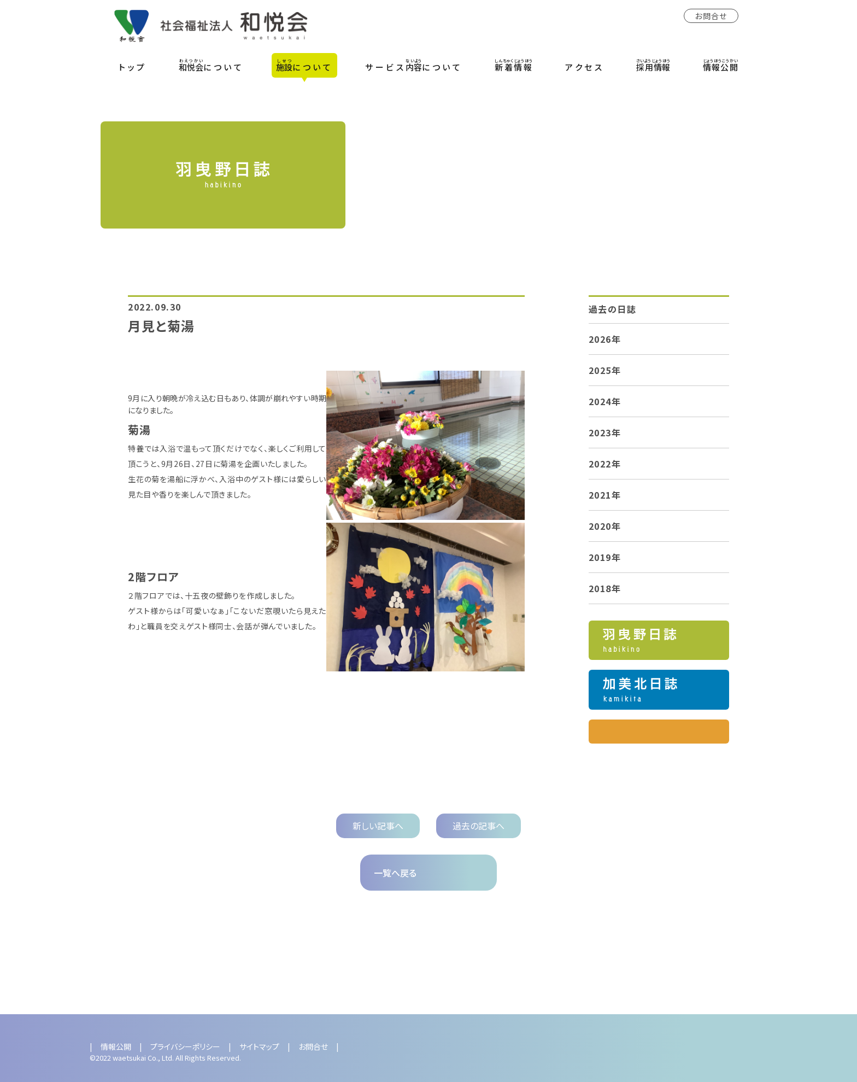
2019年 (605, 557)
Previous (83, 984)
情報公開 (116, 1046)
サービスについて (413, 65)
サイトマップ (259, 1046)
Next (774, 984)
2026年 (605, 339)
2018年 (605, 588)
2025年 (605, 370)
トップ (133, 67)
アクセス (584, 67)
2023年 (605, 432)
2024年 (605, 401)
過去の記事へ (478, 825)
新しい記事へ (378, 825)
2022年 (605, 463)
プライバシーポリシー (185, 1046)
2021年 (605, 494)
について (211, 65)
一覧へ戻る (395, 872)
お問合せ (711, 15)
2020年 (605, 526)
